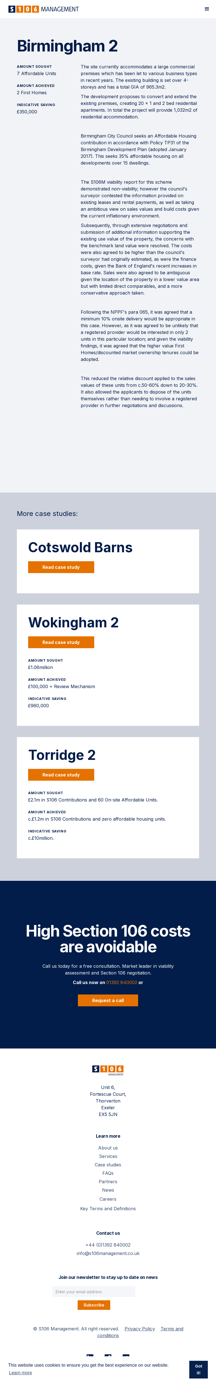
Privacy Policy (140, 1329)
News (108, 1190)
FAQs (108, 1173)
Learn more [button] (20, 1372)
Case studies (108, 1165)
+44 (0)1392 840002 (108, 1245)
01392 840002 (121, 982)
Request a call (108, 1000)
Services (108, 1156)
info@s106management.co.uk (108, 1253)
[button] (207, 9)
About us (108, 1148)
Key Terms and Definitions (108, 1208)
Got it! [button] (198, 1369)
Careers (108, 1199)
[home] (42, 9)
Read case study (61, 567)
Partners (108, 1181)
